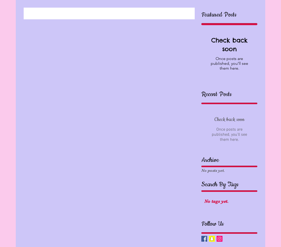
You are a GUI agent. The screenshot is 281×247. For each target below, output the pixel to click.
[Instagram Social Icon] (219, 239)
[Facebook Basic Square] (204, 239)
